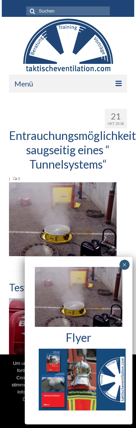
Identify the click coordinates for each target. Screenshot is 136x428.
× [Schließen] (124, 265)
